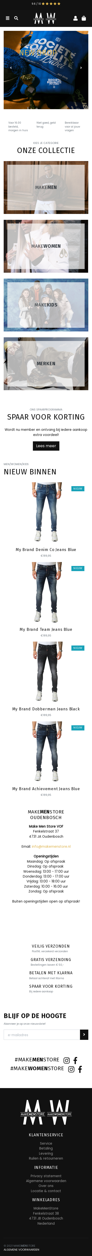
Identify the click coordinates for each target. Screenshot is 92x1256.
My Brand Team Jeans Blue (46, 629)
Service (46, 1143)
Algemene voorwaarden (46, 1181)
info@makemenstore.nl (51, 846)
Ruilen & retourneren (46, 1158)
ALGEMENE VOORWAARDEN (21, 1250)
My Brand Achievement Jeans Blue (46, 788)
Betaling (46, 1148)
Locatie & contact (46, 1191)
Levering (46, 1153)
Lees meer (46, 446)
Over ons (46, 1186)
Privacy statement (46, 1176)
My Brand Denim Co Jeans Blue (46, 549)
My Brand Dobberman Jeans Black (46, 709)
